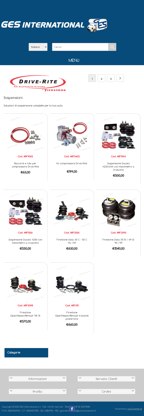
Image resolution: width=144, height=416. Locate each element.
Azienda (62, 8)
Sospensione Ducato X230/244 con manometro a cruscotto (118, 166)
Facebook (72, 409)
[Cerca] (80, 47)
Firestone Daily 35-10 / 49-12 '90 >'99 (118, 241)
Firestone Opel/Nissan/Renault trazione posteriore (72, 315)
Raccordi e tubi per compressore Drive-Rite (25, 165)
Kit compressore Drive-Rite (71, 163)
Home (53, 8)
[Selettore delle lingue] (38, 47)
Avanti (120, 78)
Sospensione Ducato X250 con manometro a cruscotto (25, 241)
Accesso (91, 8)
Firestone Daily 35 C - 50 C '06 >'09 (72, 241)
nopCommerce (135, 408)
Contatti (82, 8)
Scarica (72, 8)
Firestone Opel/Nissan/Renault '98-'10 (25, 314)
